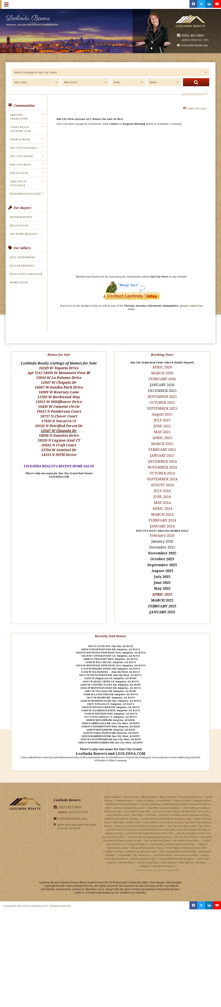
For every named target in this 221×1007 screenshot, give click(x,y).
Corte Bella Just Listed (117, 808)
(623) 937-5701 (200, 40)
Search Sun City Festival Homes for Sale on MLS (140, 819)
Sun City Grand (21, 156)
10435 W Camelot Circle (59, 401)
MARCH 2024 (162, 509)
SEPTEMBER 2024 (162, 474)
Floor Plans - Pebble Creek (126, 816)
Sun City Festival (23, 147)
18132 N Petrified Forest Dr (59, 421)
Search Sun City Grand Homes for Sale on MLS (150, 827)
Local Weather (163, 794)
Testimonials (124, 848)
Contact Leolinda (144, 794)
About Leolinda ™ (113, 790)
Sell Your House (22, 257)
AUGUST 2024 (162, 480)
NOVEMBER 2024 (162, 462)
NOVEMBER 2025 (162, 391)
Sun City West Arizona (186, 830)
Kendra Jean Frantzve (190, 790)
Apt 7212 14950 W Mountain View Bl (58, 368)
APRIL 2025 (162, 589)
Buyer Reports (21, 217)
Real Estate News (163, 848)
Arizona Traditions (150, 798)
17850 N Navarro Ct (58, 416)
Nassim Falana (149, 790)
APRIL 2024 (162, 503)
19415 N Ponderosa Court (58, 406)
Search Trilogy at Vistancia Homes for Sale (172, 838)
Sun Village (19, 173)
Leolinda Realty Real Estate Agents (176, 852)
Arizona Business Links (143, 852)
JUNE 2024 (162, 492)
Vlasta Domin (132, 790)
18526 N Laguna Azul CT (58, 435)
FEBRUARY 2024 (162, 515)
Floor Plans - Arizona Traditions (163, 801)
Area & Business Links (186, 848)
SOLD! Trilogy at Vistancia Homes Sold (185, 841)
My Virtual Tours (142, 848)
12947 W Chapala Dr (59, 377)
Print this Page (195, 108)
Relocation (19, 225)
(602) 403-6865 (194, 35)
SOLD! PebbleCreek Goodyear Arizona (162, 816)
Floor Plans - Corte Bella (144, 808)
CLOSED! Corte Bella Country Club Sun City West (184, 808)
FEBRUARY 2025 (162, 444)
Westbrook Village (25, 193)
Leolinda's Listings (113, 845)
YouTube (110, 848)
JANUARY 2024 (162, 521)
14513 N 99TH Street (59, 450)
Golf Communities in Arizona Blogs (178, 845)
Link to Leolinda (182, 794)
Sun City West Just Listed (157, 834)
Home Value (19, 282)
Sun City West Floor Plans (185, 834)
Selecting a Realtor (26, 274)
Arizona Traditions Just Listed (128, 801)
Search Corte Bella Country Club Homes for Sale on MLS (181, 805)
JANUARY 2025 (162, 450)
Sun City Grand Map (147, 856)
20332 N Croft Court (58, 440)
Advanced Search (194, 94)
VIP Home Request (24, 233)
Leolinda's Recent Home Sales (141, 845)
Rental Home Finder (163, 859)
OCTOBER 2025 (162, 397)
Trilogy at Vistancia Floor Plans (147, 841)
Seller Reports (22, 265)
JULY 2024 (162, 486)
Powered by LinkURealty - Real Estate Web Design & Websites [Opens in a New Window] (156, 864)
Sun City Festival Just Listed (182, 819)
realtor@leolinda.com (195, 45)
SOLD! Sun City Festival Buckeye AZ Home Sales (150, 823)
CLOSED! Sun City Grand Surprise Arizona (150, 830)
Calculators (144, 859)
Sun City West (20, 164)
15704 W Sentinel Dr (59, 445)
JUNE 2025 (162, 421)
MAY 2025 (162, 427)
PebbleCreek (20, 139)
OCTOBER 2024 (162, 468)
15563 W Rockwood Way (58, 392)
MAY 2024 (162, 497)
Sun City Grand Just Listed (190, 827)
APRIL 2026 (162, 362)
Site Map (200, 856)
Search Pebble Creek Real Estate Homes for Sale (166, 812)
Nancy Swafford (168, 790)
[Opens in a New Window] (189, 4)
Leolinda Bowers (37, 19)
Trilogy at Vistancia (137, 838)
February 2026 (162, 530)
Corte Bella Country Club (136, 805)
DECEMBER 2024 (162, 456)
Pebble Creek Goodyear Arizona (121, 812)
